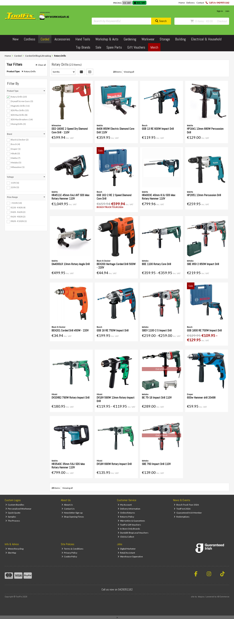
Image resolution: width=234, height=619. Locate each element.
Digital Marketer (127, 548)
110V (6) (15, 182)
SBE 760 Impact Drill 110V (156, 464)
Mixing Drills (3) (18, 124)
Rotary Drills (29, 71)
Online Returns (126, 512)
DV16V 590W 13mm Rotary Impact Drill (115, 399)
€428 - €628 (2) (18, 212)
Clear (41, 65)
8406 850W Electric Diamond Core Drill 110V (115, 130)
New (16, 39)
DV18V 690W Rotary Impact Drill (114, 464)
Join (227, 11)
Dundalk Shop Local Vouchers (133, 532)
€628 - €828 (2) (18, 216)
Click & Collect (126, 536)
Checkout (222, 21)
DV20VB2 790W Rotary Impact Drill (70, 397)
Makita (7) (15, 158)
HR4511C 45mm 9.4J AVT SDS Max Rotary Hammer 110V (70, 196)
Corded (45, 39)
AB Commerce (223, 596)
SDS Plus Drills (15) (20, 110)
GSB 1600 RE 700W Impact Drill (204, 330)
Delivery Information (129, 508)
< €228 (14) (16, 203)
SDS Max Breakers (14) (22, 119)
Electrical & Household (206, 39)
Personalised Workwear (18, 508)
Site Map (10, 552)
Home (182, 2)
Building (180, 39)
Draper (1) (16, 148)
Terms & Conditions (73, 548)
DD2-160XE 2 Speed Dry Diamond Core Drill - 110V (70, 130)
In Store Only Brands (129, 528)
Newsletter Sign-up (72, 512)
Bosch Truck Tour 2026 (186, 504)
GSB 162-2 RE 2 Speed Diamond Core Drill (114, 196)
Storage (165, 39)
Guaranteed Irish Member (188, 512)
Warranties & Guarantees (131, 520)
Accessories (62, 39)
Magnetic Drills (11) (20, 105)
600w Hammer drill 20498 (201, 397)
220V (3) (15, 187)
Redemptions (181, 516)
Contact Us (68, 508)
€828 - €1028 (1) (19, 221)
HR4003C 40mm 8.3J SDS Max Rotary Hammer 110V (158, 196)
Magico (201, 596)
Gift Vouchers (136, 47)
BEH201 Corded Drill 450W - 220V (70, 330)
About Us (67, 504)
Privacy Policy (69, 552)
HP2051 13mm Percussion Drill (204, 195)
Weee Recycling (14, 548)
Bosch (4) (15, 144)
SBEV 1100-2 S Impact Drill (157, 330)
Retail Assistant (126, 552)
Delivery (190, 2)
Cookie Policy (69, 556)
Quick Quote (13, 512)
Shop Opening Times (73, 516)
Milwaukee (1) (18, 167)
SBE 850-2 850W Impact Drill (203, 264)
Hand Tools (82, 39)
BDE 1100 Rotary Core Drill (156, 264)
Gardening (130, 39)
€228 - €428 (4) (18, 207)
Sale (98, 47)
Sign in (220, 11)
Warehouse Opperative (130, 556)
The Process (12, 520)
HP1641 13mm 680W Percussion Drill (205, 130)
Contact (200, 2)
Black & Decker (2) (20, 139)
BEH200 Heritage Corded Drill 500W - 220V (116, 265)
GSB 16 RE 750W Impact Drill (112, 330)
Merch (154, 47)
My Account (125, 504)
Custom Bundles (14, 504)
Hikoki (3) (15, 153)
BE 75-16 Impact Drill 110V (157, 397)
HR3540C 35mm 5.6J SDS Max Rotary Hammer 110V (68, 465)
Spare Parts (114, 47)
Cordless (29, 39)
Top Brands (83, 47)
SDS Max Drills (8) (19, 115)
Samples (10, 516)
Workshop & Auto (106, 39)
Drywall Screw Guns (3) (22, 101)
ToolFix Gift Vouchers (129, 524)
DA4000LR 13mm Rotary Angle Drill (71, 264)
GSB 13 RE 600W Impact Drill (158, 129)
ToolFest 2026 (182, 508)
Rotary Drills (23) (19, 96)
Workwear (148, 39)
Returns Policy (126, 516)
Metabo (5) (16, 162)
